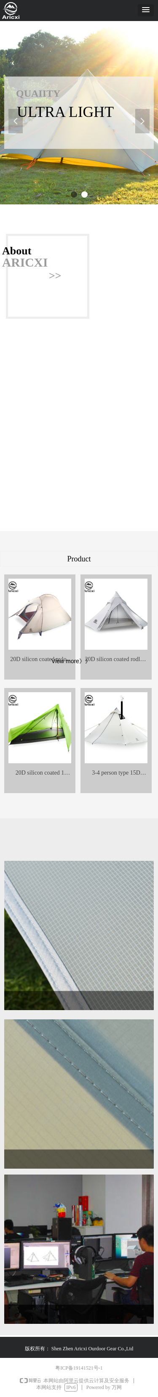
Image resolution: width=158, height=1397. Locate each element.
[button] (146, 10)
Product (79, 559)
